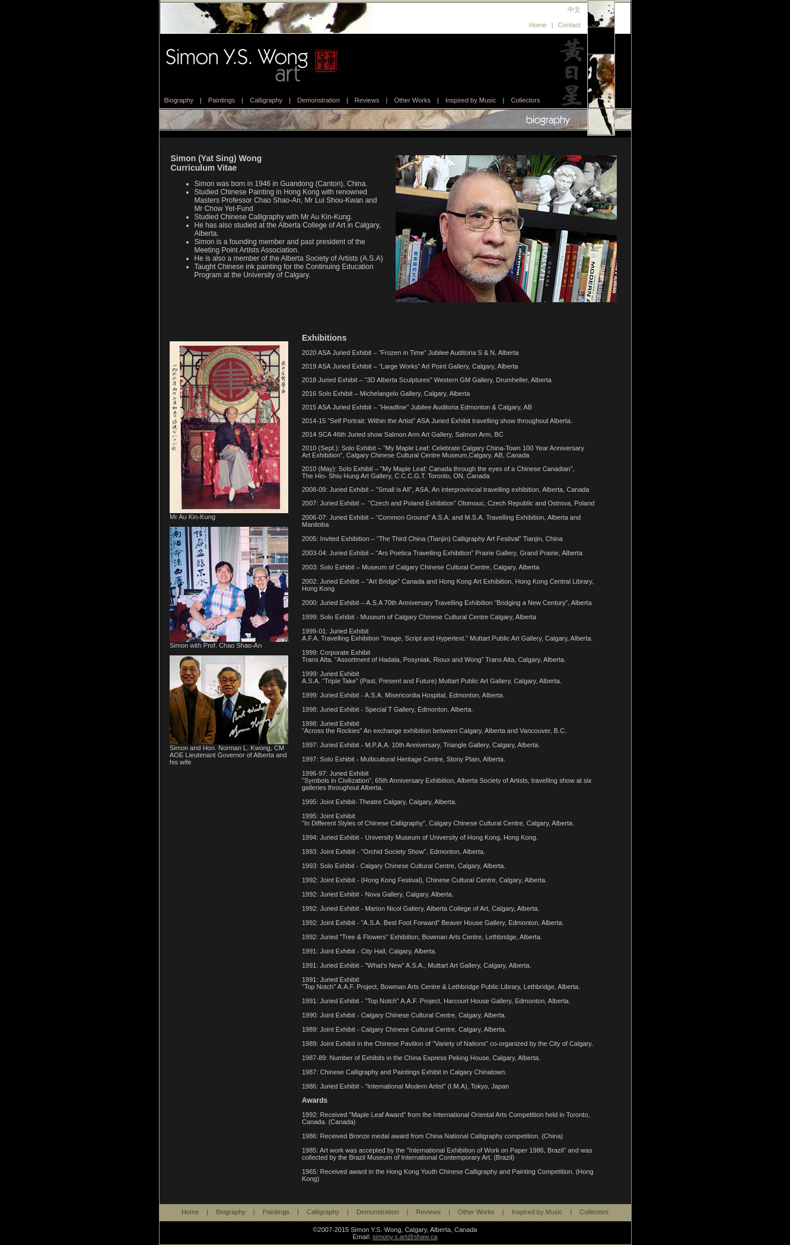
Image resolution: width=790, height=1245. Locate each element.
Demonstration (318, 100)
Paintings (221, 100)
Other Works (412, 100)
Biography (179, 100)
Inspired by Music (470, 100)
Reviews (367, 100)
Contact (569, 24)
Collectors (525, 100)
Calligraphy (266, 100)
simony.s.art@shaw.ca (404, 1236)
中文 (574, 9)
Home (537, 24)
